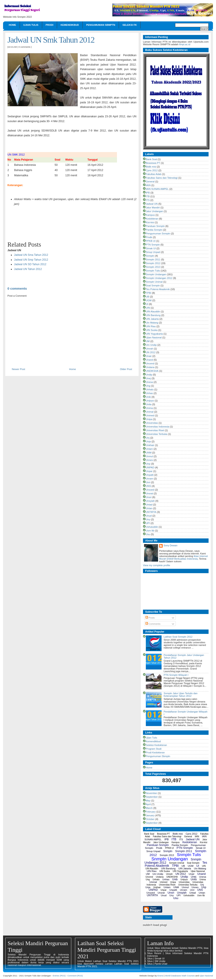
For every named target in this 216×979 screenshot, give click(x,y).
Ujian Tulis (30, 25)
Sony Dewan (170, 545)
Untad (149, 504)
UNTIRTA (151, 512)
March (149, 808)
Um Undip (151, 345)
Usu (148, 534)
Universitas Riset (155, 430)
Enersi (160, 975)
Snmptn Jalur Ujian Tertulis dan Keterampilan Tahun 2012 (180, 694)
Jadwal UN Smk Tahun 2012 (50, 39)
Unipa (149, 419)
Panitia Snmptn (154, 229)
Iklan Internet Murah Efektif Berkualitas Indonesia (183, 557)
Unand (149, 359)
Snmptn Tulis (153, 270)
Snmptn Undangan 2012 (159, 278)
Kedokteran (152, 218)
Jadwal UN (152, 203)
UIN (148, 307)
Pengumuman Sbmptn (100, 25)
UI (147, 304)
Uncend (150, 363)
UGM (149, 300)
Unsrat (149, 493)
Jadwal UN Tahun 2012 (28, 269)
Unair (149, 356)
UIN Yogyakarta (154, 333)
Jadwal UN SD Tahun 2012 (30, 264)
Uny (148, 519)
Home (12, 25)
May (148, 800)
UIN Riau (151, 326)
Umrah (149, 348)
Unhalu (149, 389)
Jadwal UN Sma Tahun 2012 (31, 254)
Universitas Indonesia (157, 426)
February (151, 811)
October (150, 819)
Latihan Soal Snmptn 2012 (178, 636)
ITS (148, 200)
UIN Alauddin (153, 311)
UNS (148, 486)
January (150, 815)
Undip (149, 374)
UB (147, 296)
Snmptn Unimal (154, 281)
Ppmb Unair (161, 963)
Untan (149, 508)
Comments (152, 624)
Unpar (149, 471)
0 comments (24, 47)
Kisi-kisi (150, 222)
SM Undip (160, 961)
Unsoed (150, 489)
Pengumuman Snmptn (158, 233)
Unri (148, 482)
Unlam (149, 449)
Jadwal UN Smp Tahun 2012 (31, 259)
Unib (148, 397)
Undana (150, 367)
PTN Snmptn (153, 244)
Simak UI (151, 248)
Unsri (149, 497)
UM (148, 341)
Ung (148, 385)
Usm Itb (150, 530)
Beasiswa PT (153, 163)
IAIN (148, 185)
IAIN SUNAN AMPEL (157, 189)
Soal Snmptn (153, 285)
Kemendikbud (70, 25)
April (148, 804)
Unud (149, 515)
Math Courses (188, 975)
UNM (148, 452)
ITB (148, 196)
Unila (149, 404)
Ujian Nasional (154, 337)
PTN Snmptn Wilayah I (176, 675)
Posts (150, 617)
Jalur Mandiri (153, 207)
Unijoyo (150, 400)
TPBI (148, 293)
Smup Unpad (153, 252)
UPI (148, 523)
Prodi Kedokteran (155, 752)
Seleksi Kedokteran (156, 745)
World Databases (173, 975)
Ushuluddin (152, 527)
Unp (148, 463)
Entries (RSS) (59, 975)
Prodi (49, 25)
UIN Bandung (153, 315)
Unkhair (150, 445)
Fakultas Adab (153, 174)
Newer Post (18, 369)
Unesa (149, 382)
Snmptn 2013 (153, 267)
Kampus (150, 215)
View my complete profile (156, 565)
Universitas (152, 423)
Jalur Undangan (154, 211)
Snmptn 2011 (153, 259)
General (150, 181)
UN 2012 (150, 352)
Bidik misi (151, 166)
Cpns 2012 (152, 170)
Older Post (126, 369)
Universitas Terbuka (156, 434)
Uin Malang (152, 322)
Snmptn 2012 (153, 263)
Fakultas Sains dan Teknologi (162, 177)
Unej (148, 378)
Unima (149, 408)
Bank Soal (151, 159)
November (151, 793)
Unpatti (149, 475)
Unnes (149, 460)
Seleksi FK (129, 25)
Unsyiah (150, 501)
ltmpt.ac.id (184, 44)
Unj (148, 437)
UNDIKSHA (152, 371)
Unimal (149, 411)
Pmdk (149, 237)
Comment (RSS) (75, 975)
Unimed (150, 415)
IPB (148, 192)
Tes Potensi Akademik (158, 289)
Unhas (149, 393)
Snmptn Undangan (156, 274)
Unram (149, 478)
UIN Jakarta (152, 319)
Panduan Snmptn (155, 226)
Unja (148, 441)
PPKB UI (150, 241)
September (152, 797)
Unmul (149, 456)
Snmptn (150, 255)
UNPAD (150, 467)
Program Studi (154, 748)
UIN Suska (151, 330)
